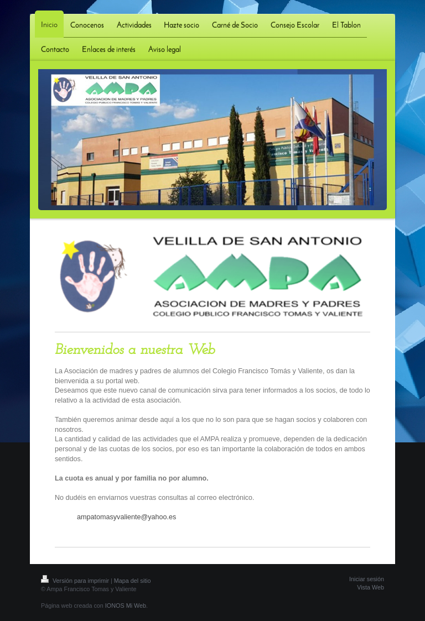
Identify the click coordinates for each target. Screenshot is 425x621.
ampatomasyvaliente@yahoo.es (126, 517)
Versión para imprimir (76, 580)
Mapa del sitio (132, 580)
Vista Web (370, 587)
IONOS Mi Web (125, 605)
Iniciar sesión (366, 579)
